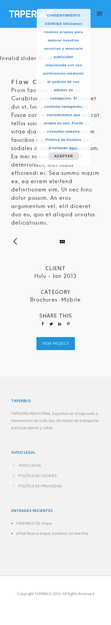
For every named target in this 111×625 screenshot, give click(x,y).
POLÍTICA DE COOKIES (38, 475)
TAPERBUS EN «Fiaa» (34, 523)
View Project (55, 343)
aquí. (73, 148)
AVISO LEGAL (30, 465)
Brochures (43, 300)
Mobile (71, 300)
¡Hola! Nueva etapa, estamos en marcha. (52, 533)
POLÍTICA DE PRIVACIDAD (40, 486)
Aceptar (63, 156)
